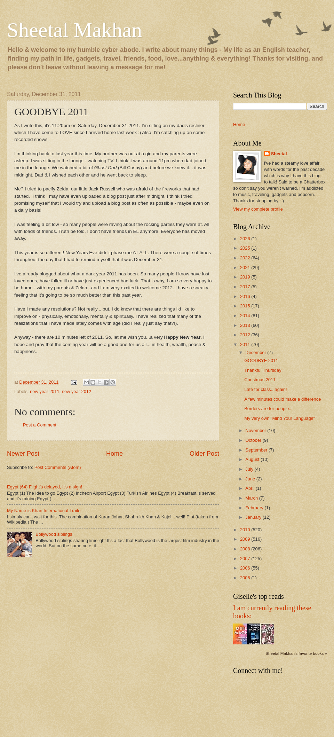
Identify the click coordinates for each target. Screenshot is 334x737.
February (254, 507)
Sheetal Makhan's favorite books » (296, 653)
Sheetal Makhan (74, 29)
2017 (245, 286)
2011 (245, 344)
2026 (245, 238)
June (250, 478)
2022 (245, 257)
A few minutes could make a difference (282, 399)
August (253, 459)
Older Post (204, 453)
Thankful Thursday (262, 370)
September (257, 450)
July (249, 469)
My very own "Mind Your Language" (279, 418)
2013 (245, 325)
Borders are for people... (268, 408)
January (253, 517)
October (253, 440)
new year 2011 (44, 391)
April (250, 488)
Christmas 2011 (260, 379)
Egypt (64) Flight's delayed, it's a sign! (44, 486)
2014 (245, 315)
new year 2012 (76, 391)
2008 (245, 548)
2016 (245, 296)
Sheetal (279, 153)
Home (114, 453)
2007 (245, 558)
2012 (245, 334)
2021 (245, 267)
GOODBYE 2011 (261, 360)
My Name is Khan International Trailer (44, 510)
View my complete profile (258, 209)
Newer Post (23, 453)
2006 (245, 568)
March (252, 498)
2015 (245, 305)
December (256, 352)
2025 (245, 248)
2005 (245, 577)
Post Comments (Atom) (57, 467)
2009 (245, 539)
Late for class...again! (265, 389)
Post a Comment (39, 425)
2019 (245, 277)
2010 (245, 529)
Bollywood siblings (53, 534)
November (256, 430)
